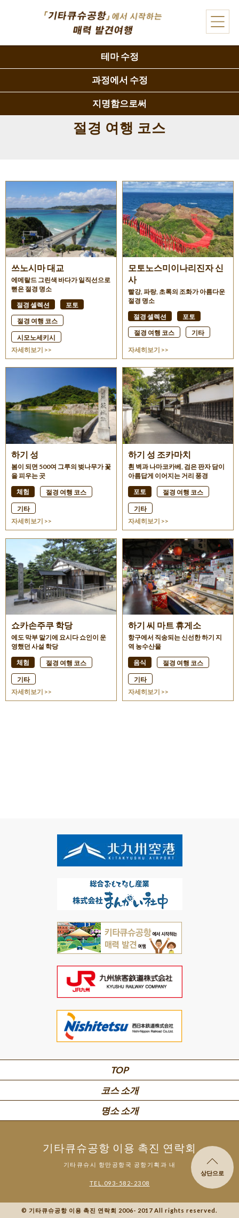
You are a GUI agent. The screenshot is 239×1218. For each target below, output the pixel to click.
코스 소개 (120, 1090)
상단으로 (212, 1167)
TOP (119, 1070)
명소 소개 (120, 1110)
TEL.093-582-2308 (120, 1183)
